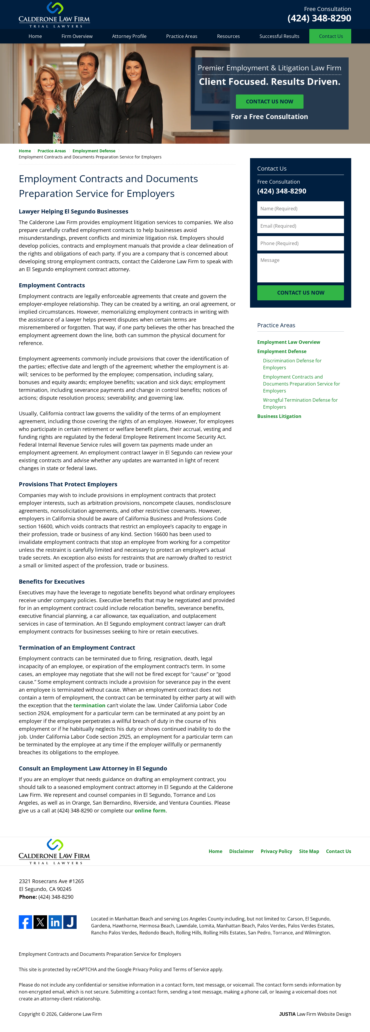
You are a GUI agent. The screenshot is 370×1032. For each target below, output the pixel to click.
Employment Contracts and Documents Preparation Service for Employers (301, 384)
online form (150, 810)
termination (89, 705)
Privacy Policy (276, 851)
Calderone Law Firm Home (54, 15)
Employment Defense (281, 351)
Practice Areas (181, 36)
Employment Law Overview (288, 342)
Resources (228, 36)
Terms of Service (191, 969)
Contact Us (331, 36)
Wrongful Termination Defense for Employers (300, 403)
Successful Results (279, 36)
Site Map (309, 851)
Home (35, 36)
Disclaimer (241, 851)
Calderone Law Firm (80, 1014)
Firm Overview (77, 36)
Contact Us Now (269, 101)
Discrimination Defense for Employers (292, 364)
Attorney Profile (129, 36)
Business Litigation (279, 416)
